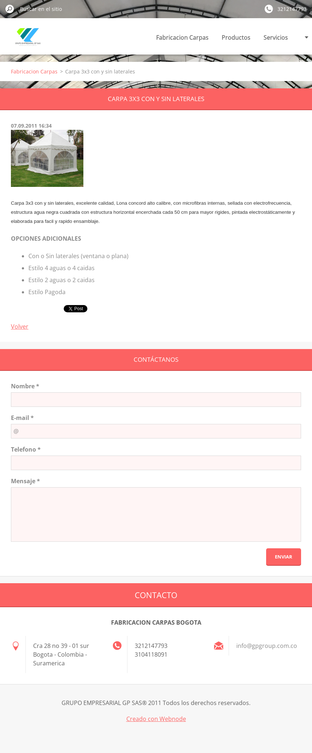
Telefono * (26, 449)
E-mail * (22, 418)
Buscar (9, 8)
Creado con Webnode (156, 719)
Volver (19, 327)
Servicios (276, 37)
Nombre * (25, 386)
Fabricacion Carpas (182, 37)
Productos (236, 37)
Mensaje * (25, 481)
